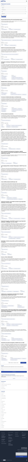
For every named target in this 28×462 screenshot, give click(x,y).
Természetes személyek (3, 439)
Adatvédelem (24, 437)
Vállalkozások (3, 441)
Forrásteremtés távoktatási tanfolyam (10, 441)
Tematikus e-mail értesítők (10, 438)
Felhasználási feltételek (24, 435)
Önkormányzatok (3, 443)
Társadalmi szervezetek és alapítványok (3, 436)
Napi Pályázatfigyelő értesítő (10, 435)
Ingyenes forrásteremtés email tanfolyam (10, 444)
